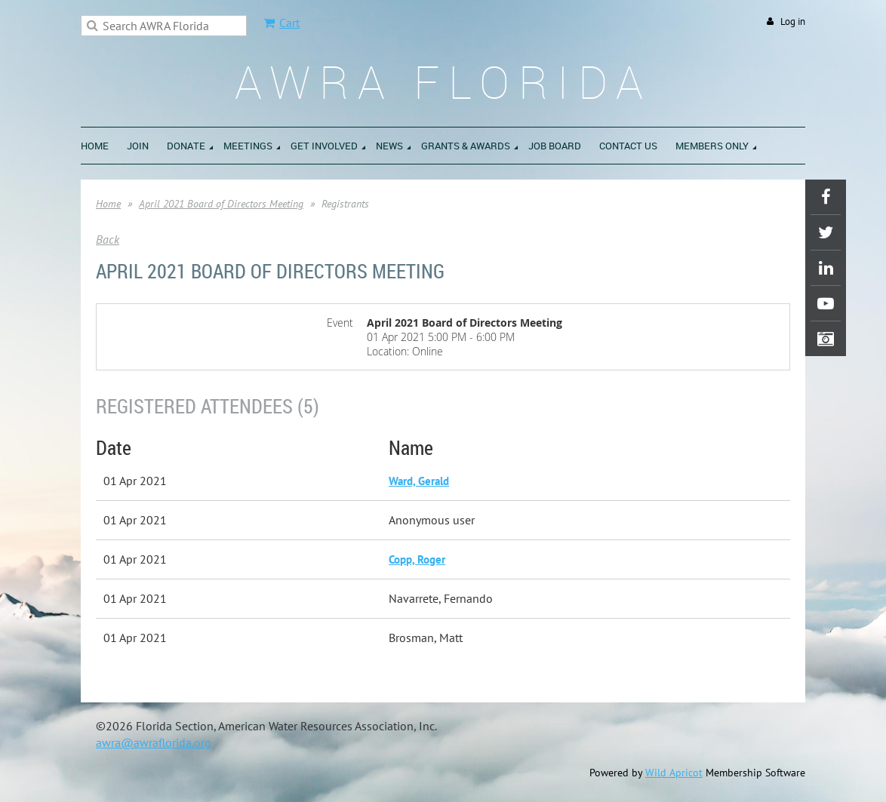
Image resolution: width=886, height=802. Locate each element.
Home (108, 203)
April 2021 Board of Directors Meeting (221, 203)
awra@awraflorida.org (153, 742)
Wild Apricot (674, 772)
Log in (792, 21)
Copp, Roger (417, 559)
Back (107, 239)
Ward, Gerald (419, 481)
